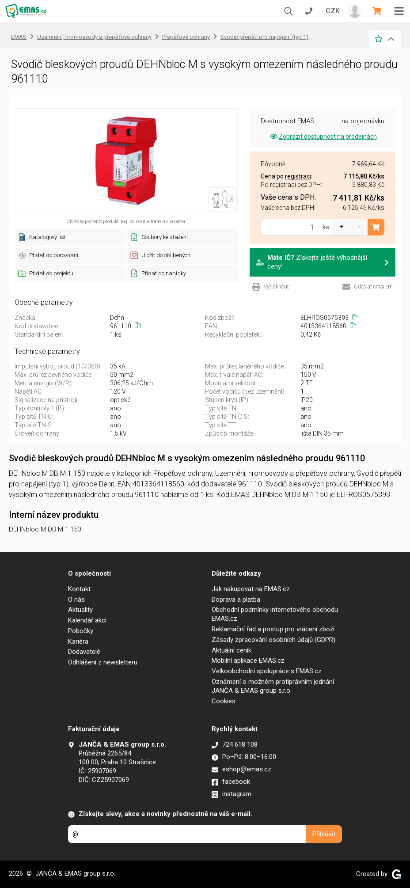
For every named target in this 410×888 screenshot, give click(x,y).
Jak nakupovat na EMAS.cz (251, 589)
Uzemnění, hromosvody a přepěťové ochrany (94, 37)
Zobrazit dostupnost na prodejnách (323, 136)
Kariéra (78, 641)
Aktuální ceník (231, 650)
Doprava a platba (236, 599)
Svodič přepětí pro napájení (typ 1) (264, 37)
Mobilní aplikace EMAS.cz (248, 660)
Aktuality (80, 610)
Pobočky (80, 631)
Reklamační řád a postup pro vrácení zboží (273, 629)
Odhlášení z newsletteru (102, 662)
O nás (76, 599)
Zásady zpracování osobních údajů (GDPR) (273, 640)
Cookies (223, 701)
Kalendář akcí (87, 620)
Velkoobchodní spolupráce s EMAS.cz (267, 671)
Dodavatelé (84, 652)
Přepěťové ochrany (186, 37)
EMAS (19, 37)
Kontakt (79, 589)
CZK (333, 11)
